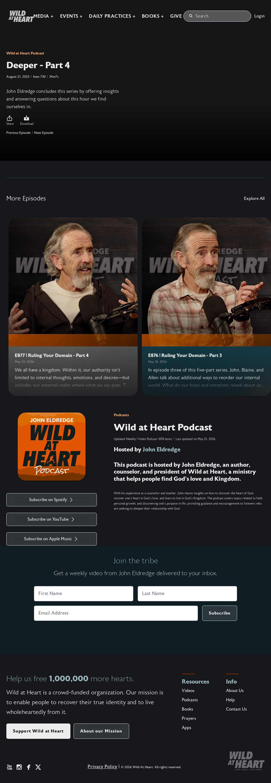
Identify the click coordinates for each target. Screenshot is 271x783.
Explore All (254, 198)
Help (230, 700)
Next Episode (43, 133)
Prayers (189, 718)
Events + (71, 16)
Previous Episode (18, 133)
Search (199, 16)
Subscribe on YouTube (52, 519)
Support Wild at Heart (38, 731)
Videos (188, 690)
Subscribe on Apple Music (51, 539)
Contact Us (236, 709)
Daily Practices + (112, 16)
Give (176, 16)
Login (259, 16)
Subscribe (220, 613)
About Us (235, 690)
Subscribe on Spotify (51, 500)
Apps (186, 727)
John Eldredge (161, 449)
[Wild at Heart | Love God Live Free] (19, 16)
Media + (43, 16)
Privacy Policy (102, 767)
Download (27, 120)
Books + (153, 16)
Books (187, 709)
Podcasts (121, 415)
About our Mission (101, 731)
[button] (10, 120)
